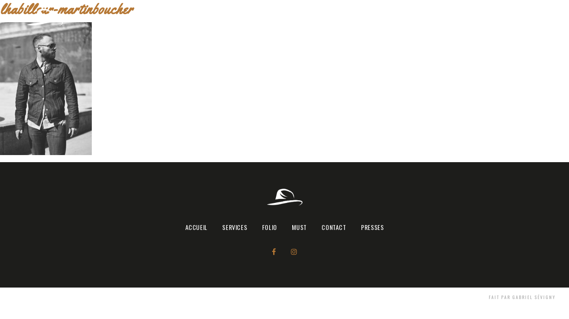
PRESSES (537, 17)
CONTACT (496, 17)
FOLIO (430, 17)
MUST (460, 17)
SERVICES (393, 17)
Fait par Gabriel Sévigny (522, 297)
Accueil (356, 17)
